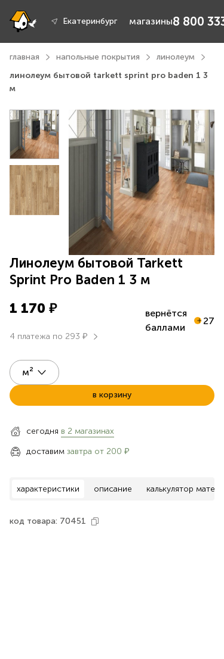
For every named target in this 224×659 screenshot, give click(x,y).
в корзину (112, 395)
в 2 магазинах (87, 431)
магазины (151, 21)
